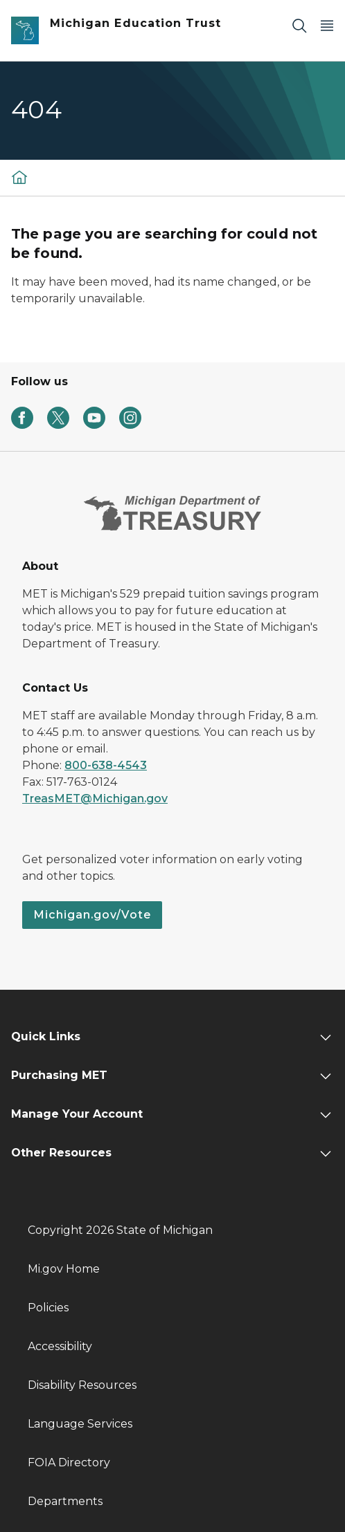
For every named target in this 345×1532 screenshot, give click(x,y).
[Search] (299, 25)
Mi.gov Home (64, 1268)
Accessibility (60, 1346)
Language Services (80, 1423)
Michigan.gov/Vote (92, 914)
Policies (48, 1307)
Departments (65, 1501)
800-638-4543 (105, 765)
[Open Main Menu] (327, 25)
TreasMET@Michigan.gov (95, 798)
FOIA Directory (69, 1462)
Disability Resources (82, 1385)
